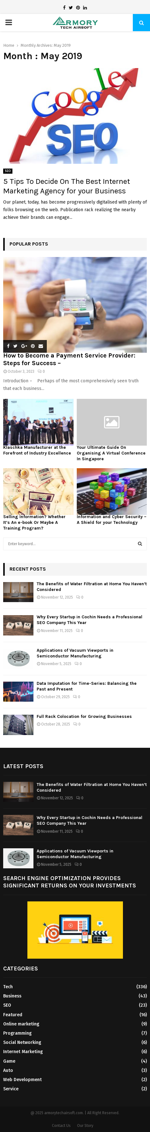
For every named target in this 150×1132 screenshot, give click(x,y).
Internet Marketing (23, 1051)
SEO (8, 171)
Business (12, 996)
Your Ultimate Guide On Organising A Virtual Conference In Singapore (111, 453)
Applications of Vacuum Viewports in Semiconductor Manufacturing (75, 653)
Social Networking (22, 1042)
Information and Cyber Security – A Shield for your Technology (111, 519)
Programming (17, 1033)
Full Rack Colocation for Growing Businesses (84, 716)
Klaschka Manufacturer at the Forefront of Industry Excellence (37, 450)
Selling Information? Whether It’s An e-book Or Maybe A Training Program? (34, 522)
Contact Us (61, 1125)
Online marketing (21, 1024)
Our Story (85, 1125)
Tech (8, 987)
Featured (12, 1014)
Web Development (22, 1079)
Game (9, 1061)
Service (10, 1089)
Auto (8, 1070)
